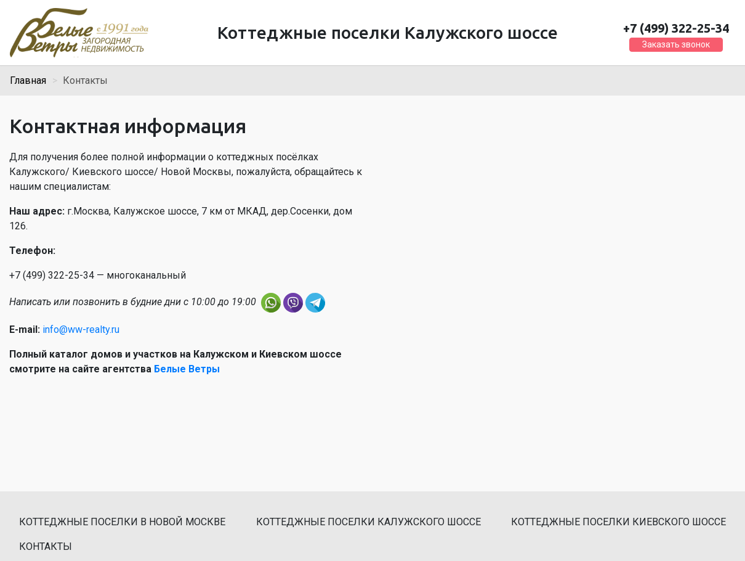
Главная (28, 80)
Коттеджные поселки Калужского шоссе (368, 522)
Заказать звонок (676, 44)
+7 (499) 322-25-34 (676, 28)
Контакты (45, 546)
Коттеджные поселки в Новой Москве (122, 522)
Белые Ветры (187, 369)
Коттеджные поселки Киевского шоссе (618, 522)
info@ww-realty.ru (80, 329)
